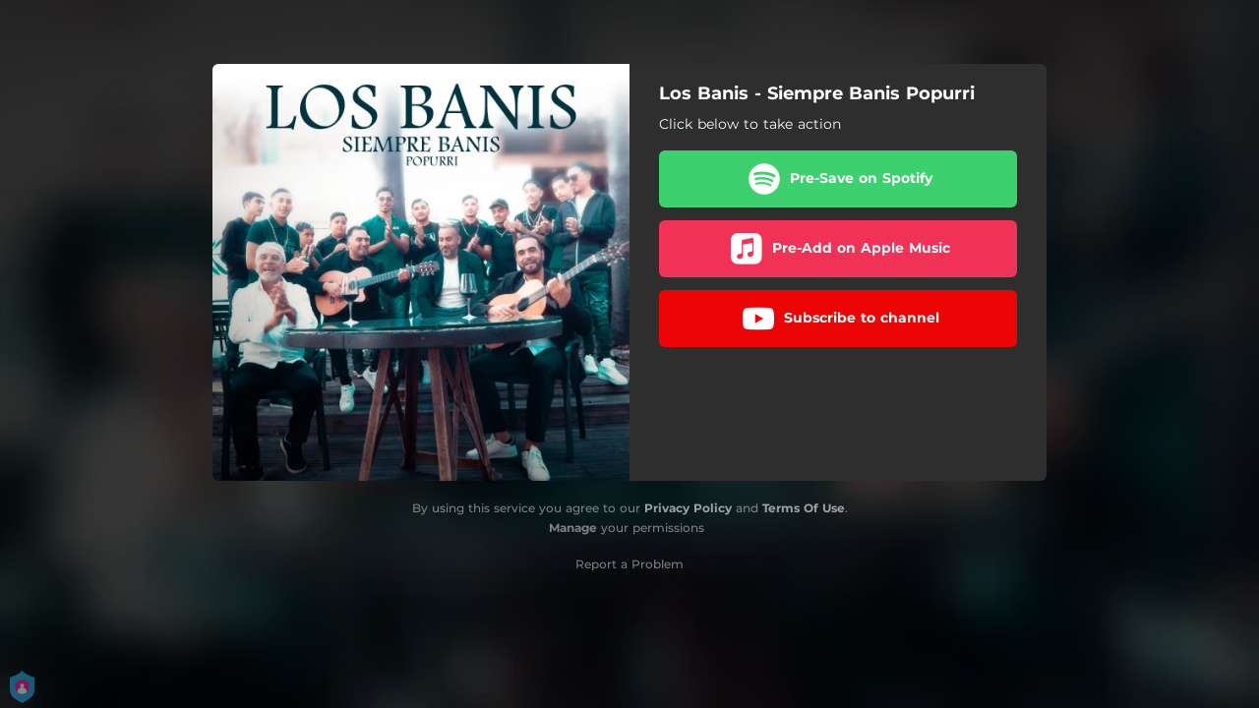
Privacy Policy (688, 508)
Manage (573, 527)
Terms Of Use (803, 508)
